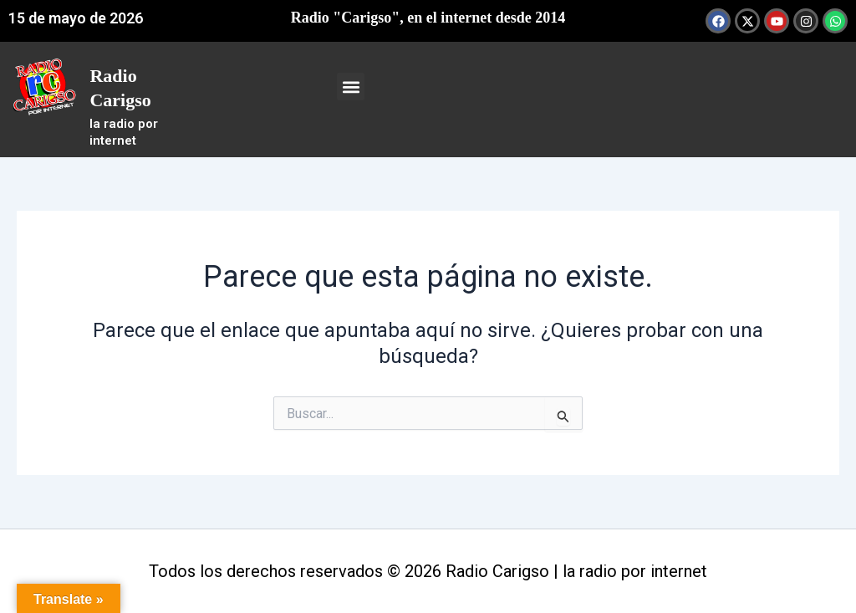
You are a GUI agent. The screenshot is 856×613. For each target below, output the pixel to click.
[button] (350, 86)
